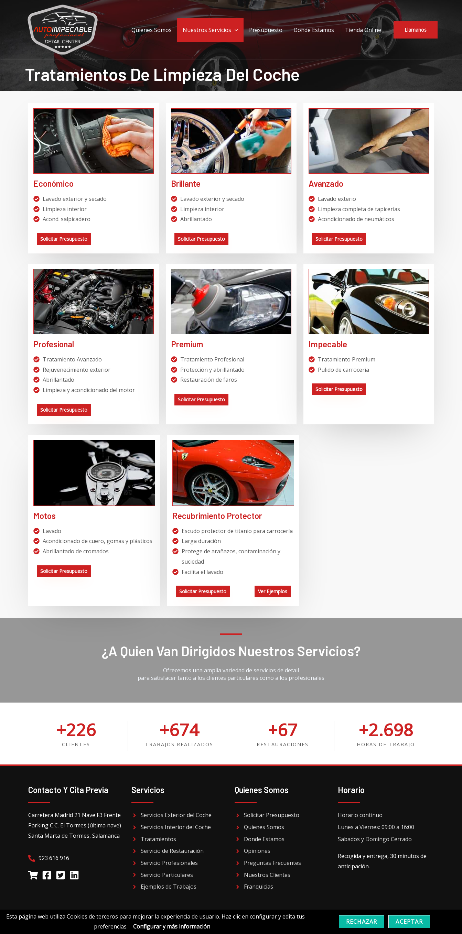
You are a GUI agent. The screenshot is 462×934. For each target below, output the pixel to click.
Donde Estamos (313, 30)
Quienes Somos (151, 30)
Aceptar (409, 921)
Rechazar (361, 921)
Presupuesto (265, 30)
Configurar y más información (171, 926)
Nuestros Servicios (210, 30)
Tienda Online (363, 30)
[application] (234, 30)
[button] (416, 30)
